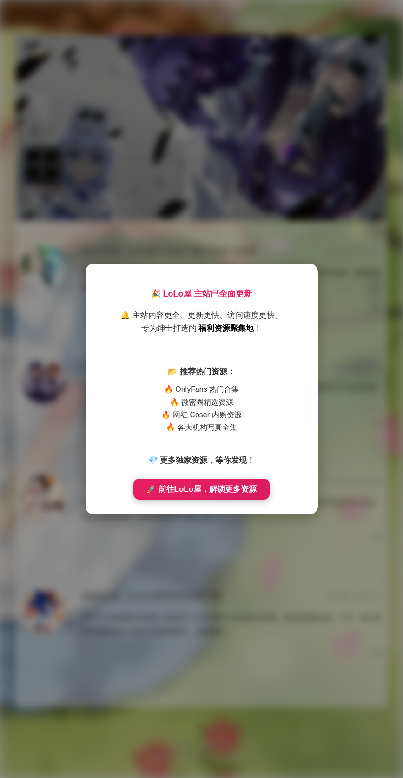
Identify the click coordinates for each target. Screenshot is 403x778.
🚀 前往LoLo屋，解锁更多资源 (201, 489)
